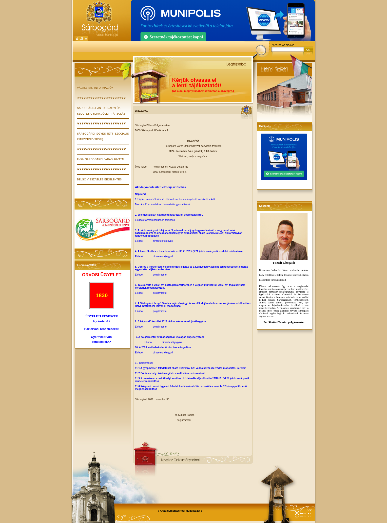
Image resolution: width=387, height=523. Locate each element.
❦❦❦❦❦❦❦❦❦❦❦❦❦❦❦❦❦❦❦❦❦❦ (101, 97)
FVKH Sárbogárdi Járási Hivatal (101, 159)
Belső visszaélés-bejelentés (99, 179)
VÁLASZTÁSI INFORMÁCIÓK (95, 87)
